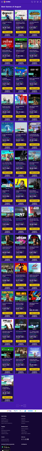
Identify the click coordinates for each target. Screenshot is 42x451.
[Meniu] (2, 2)
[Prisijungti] (40, 2)
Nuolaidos (23, 423)
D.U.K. (2, 428)
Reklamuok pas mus (5, 440)
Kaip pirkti (23, 418)
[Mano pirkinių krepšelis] (37, 2)
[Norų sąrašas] (34, 2)
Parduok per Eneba (5, 439)
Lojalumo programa (25, 421)
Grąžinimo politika (4, 433)
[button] (25, 406)
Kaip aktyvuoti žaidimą (5, 430)
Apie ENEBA (3, 418)
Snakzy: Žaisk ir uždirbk (25, 433)
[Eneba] (7, 2)
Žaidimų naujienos (24, 428)
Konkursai (23, 430)
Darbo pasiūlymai (4, 421)
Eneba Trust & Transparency (6, 423)
